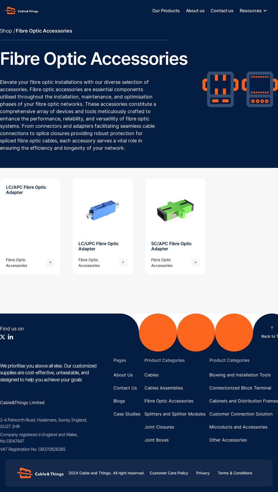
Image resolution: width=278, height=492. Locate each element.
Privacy (203, 473)
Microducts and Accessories (238, 427)
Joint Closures (159, 427)
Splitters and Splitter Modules (175, 414)
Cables (151, 375)
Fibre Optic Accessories (168, 401)
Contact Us (125, 388)
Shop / (7, 31)
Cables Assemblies (163, 388)
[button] (256, 10)
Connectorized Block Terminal (240, 388)
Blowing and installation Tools (240, 375)
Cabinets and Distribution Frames (243, 401)
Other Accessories (228, 440)
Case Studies (126, 414)
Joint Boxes (156, 440)
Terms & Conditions (235, 473)
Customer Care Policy (169, 473)
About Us (123, 375)
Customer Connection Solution (241, 414)
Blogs (119, 401)
